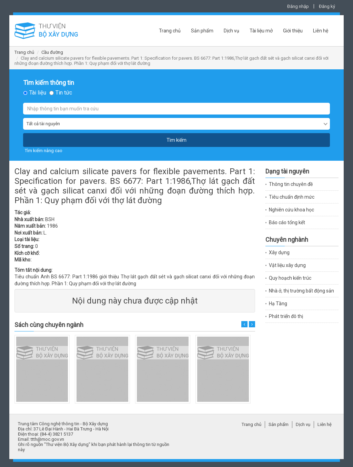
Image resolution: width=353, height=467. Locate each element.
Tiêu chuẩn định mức (291, 197)
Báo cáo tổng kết (287, 222)
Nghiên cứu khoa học (291, 209)
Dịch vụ (231, 30)
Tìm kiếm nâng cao (43, 150)
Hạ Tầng (278, 303)
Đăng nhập (298, 6)
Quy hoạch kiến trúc (290, 278)
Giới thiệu (293, 30)
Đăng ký (327, 6)
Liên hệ (320, 30)
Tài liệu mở (261, 30)
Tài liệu (37, 93)
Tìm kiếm (176, 140)
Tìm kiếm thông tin (48, 83)
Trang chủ (170, 30)
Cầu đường (52, 52)
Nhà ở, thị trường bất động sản (301, 291)
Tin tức (64, 93)
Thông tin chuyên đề (291, 184)
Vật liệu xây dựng (287, 265)
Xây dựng (279, 252)
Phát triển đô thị (286, 316)
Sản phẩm (202, 30)
